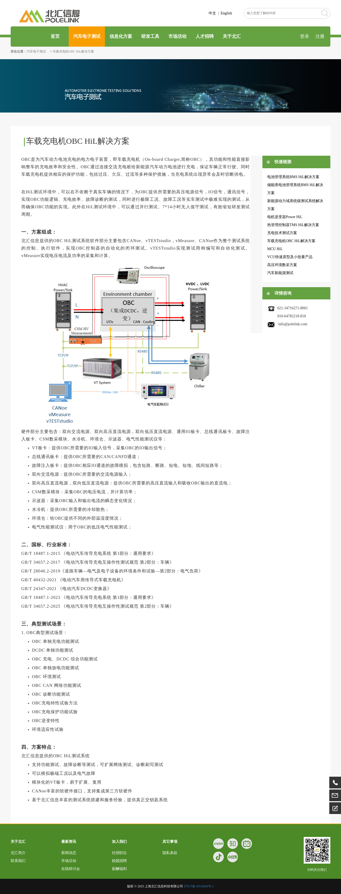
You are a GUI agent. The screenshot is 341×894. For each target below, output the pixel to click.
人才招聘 (205, 36)
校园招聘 (119, 861)
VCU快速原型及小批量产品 (289, 257)
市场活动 (177, 36)
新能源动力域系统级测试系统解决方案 (295, 205)
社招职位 (119, 853)
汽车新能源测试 (280, 273)
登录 (304, 36)
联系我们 (18, 861)
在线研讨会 (70, 869)
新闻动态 (68, 853)
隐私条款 (170, 853)
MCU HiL (275, 249)
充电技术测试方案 (282, 233)
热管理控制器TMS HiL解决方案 (293, 225)
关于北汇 (232, 36)
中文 (212, 13)
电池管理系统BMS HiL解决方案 (293, 177)
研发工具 (150, 36)
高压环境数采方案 (282, 265)
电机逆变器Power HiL (284, 217)
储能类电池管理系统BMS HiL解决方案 (295, 189)
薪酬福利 (119, 869)
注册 (319, 36)
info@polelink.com (292, 324)
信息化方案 (120, 36)
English (226, 13)
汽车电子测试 (86, 36)
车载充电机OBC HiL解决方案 (73, 51)
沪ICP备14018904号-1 (199, 886)
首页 (54, 36)
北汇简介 (18, 853)
